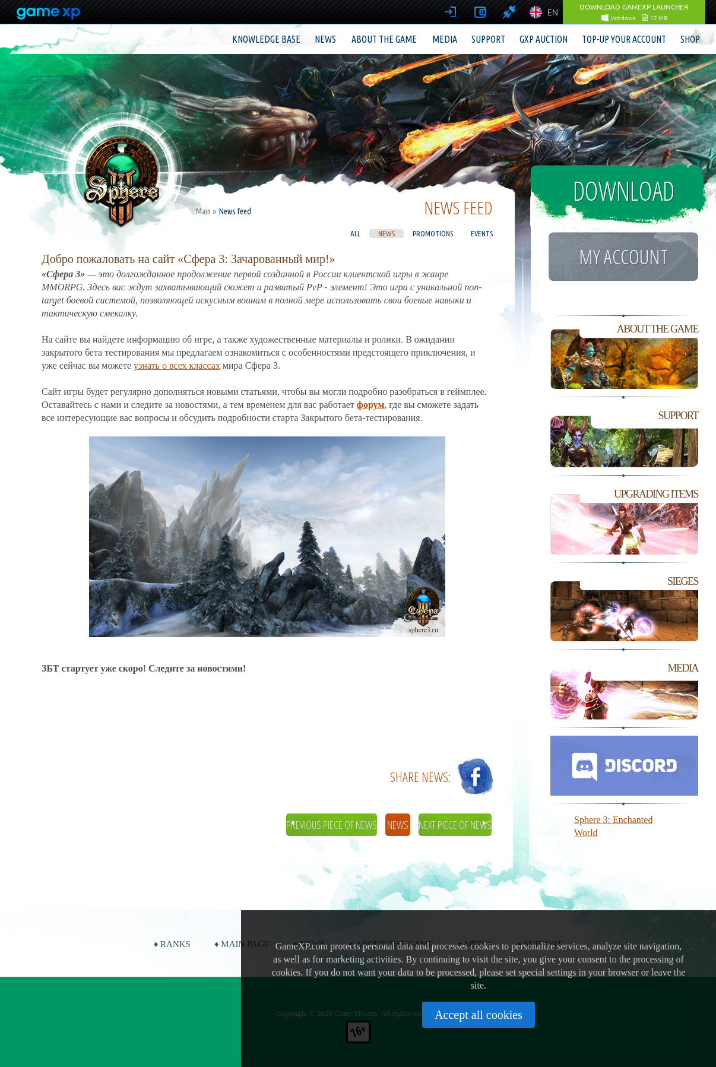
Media (444, 39)
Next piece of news (455, 825)
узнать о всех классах (177, 365)
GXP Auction (543, 39)
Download (623, 190)
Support (488, 39)
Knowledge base (266, 39)
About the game (384, 39)
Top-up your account (624, 39)
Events (482, 233)
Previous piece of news (331, 825)
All (355, 233)
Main (203, 211)
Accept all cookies (478, 1014)
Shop (690, 39)
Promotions (433, 233)
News (325, 39)
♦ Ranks (172, 944)
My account (623, 256)
